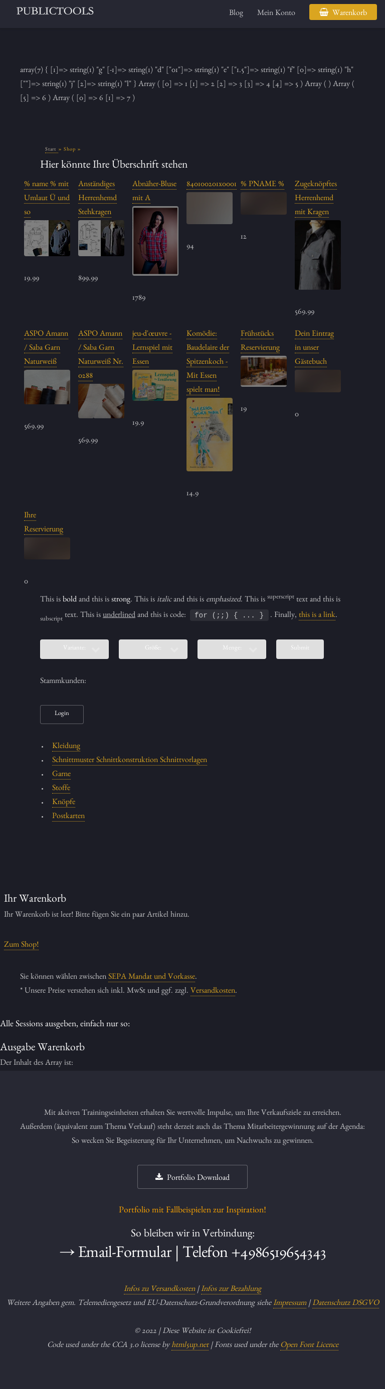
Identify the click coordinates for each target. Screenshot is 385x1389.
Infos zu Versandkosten (159, 1290)
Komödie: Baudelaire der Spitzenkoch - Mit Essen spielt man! (207, 363)
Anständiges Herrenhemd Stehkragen (97, 199)
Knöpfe (63, 803)
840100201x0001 (211, 185)
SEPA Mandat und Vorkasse (151, 978)
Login (62, 714)
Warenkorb (349, 14)
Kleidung (66, 747)
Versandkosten (212, 992)
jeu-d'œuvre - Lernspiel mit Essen (152, 349)
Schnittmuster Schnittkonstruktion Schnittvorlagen (129, 761)
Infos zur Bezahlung (231, 1290)
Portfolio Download (198, 1179)
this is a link (317, 616)
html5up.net (190, 1346)
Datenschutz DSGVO (345, 1304)
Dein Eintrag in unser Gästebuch (314, 349)
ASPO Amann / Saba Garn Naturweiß (46, 349)
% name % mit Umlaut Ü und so (47, 199)
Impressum (289, 1304)
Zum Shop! (21, 946)
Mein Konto (276, 14)
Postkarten (68, 817)
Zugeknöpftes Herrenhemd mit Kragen (316, 199)
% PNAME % (262, 185)
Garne (61, 775)
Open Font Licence (309, 1346)
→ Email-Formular (115, 1255)
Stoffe (61, 789)
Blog (236, 14)
